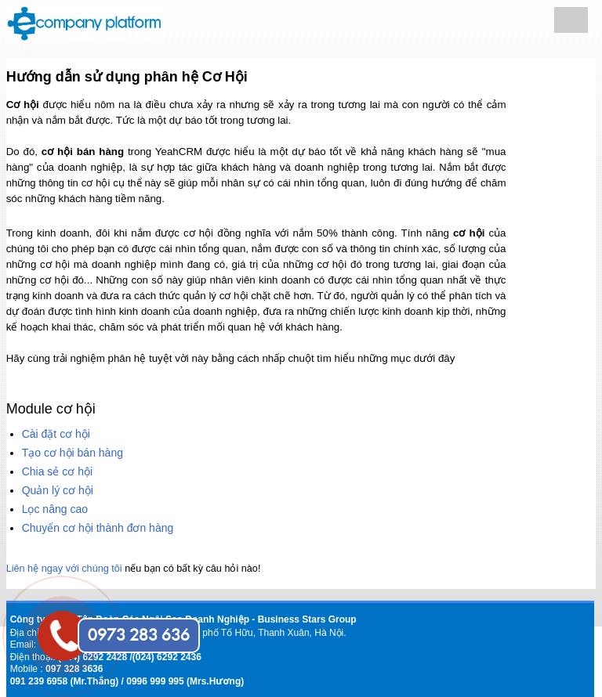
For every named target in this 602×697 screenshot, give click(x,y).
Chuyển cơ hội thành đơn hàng (98, 528)
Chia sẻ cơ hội (57, 471)
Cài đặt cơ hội (56, 434)
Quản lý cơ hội (57, 490)
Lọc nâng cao (55, 509)
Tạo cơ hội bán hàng (72, 452)
